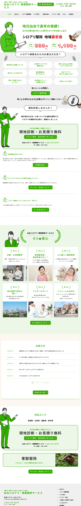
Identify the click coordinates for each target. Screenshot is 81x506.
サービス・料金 (56, 14)
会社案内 (71, 14)
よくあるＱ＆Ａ (40, 210)
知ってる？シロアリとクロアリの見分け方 (31, 369)
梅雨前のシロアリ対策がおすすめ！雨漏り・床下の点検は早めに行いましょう (41, 350)
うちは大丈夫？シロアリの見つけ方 (29, 375)
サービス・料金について (39, 187)
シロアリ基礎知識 (26, 14)
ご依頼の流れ (45, 14)
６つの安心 (36, 14)
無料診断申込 (47, 4)
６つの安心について (40, 322)
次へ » (47, 382)
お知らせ (16, 14)
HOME (10, 14)
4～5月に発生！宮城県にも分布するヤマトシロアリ (34, 356)
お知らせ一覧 (40, 392)
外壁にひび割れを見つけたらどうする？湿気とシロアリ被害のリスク (39, 363)
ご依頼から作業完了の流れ (66, 499)
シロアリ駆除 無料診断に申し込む (40, 137)
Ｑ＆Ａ (64, 14)
